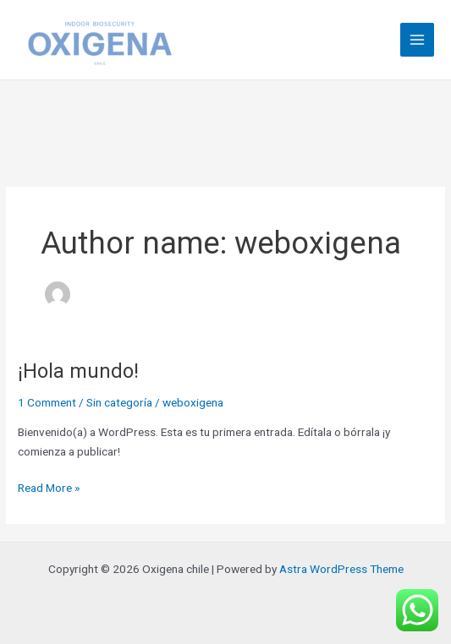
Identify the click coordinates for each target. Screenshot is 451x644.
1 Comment (47, 402)
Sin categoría (119, 402)
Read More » (49, 486)
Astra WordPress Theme (341, 569)
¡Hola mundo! (78, 371)
